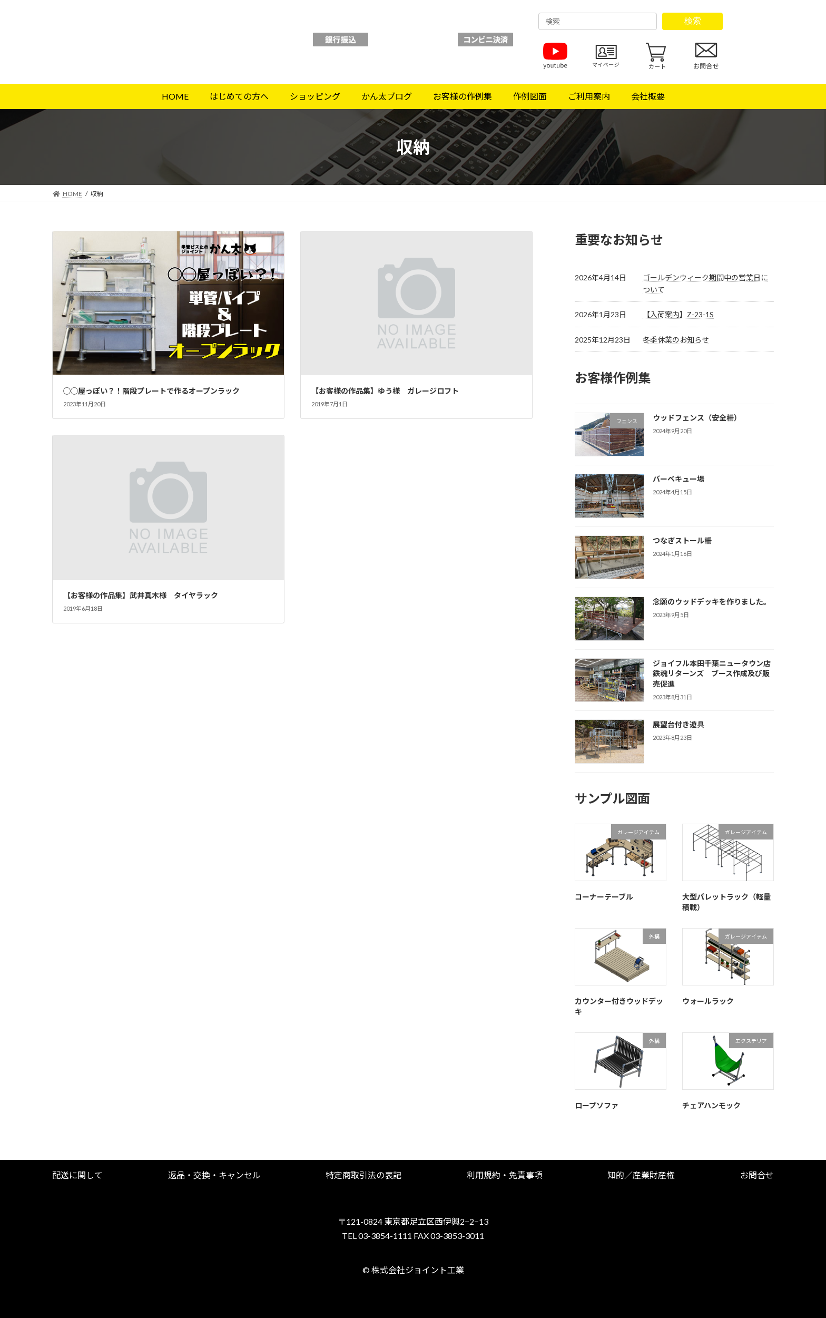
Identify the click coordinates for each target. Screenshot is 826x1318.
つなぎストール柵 (682, 540)
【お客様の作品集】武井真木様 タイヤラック (140, 595)
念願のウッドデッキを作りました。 (712, 601)
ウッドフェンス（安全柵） (697, 417)
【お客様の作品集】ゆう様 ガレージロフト (385, 390)
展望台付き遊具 (678, 724)
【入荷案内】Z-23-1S (678, 314)
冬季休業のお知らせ (676, 339)
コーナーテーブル (604, 896)
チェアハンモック (711, 1105)
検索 (692, 20)
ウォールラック (708, 1001)
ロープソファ (596, 1105)
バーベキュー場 (678, 478)
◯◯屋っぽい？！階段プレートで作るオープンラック (151, 390)
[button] (77, 1175)
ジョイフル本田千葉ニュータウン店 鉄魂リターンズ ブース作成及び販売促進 (715, 673)
